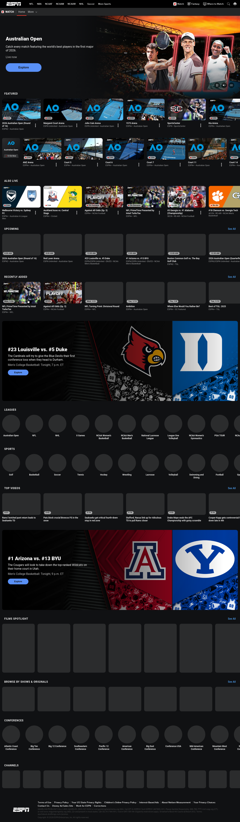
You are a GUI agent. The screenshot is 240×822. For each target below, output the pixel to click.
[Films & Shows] (47, 12)
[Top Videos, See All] (233, 488)
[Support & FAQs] (126, 12)
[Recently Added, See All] (233, 277)
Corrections (100, 805)
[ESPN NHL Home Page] (81, 4)
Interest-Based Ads (149, 802)
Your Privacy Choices (204, 802)
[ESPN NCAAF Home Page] (48, 4)
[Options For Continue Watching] (35, 125)
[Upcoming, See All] (233, 229)
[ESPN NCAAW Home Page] (72, 4)
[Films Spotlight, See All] (233, 619)
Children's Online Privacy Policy (120, 802)
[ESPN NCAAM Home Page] (60, 4)
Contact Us (43, 805)
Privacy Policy (61, 802)
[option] (21, 114)
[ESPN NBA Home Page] (39, 4)
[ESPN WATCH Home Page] (8, 12)
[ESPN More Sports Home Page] (104, 4)
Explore (23, 67)
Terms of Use (44, 802)
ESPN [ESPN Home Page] (13, 4)
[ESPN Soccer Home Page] (91, 4)
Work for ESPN (83, 805)
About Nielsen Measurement (176, 802)
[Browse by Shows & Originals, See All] (233, 682)
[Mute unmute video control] (224, 85)
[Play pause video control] (217, 85)
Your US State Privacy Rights (86, 802)
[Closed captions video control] (231, 85)
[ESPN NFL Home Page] (31, 4)
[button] (228, 4)
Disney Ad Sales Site (62, 805)
